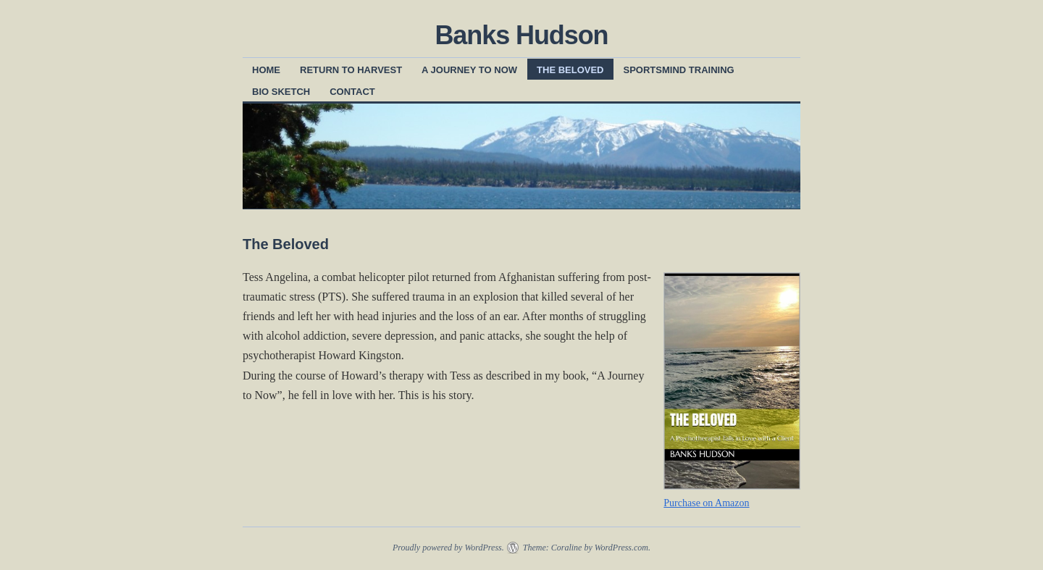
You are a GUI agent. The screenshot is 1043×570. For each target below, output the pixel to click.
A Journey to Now (469, 69)
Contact (352, 91)
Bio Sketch (281, 91)
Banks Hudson (521, 35)
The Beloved (570, 69)
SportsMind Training (679, 69)
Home (266, 69)
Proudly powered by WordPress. (448, 547)
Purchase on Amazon (706, 503)
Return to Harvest (351, 69)
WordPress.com (621, 547)
